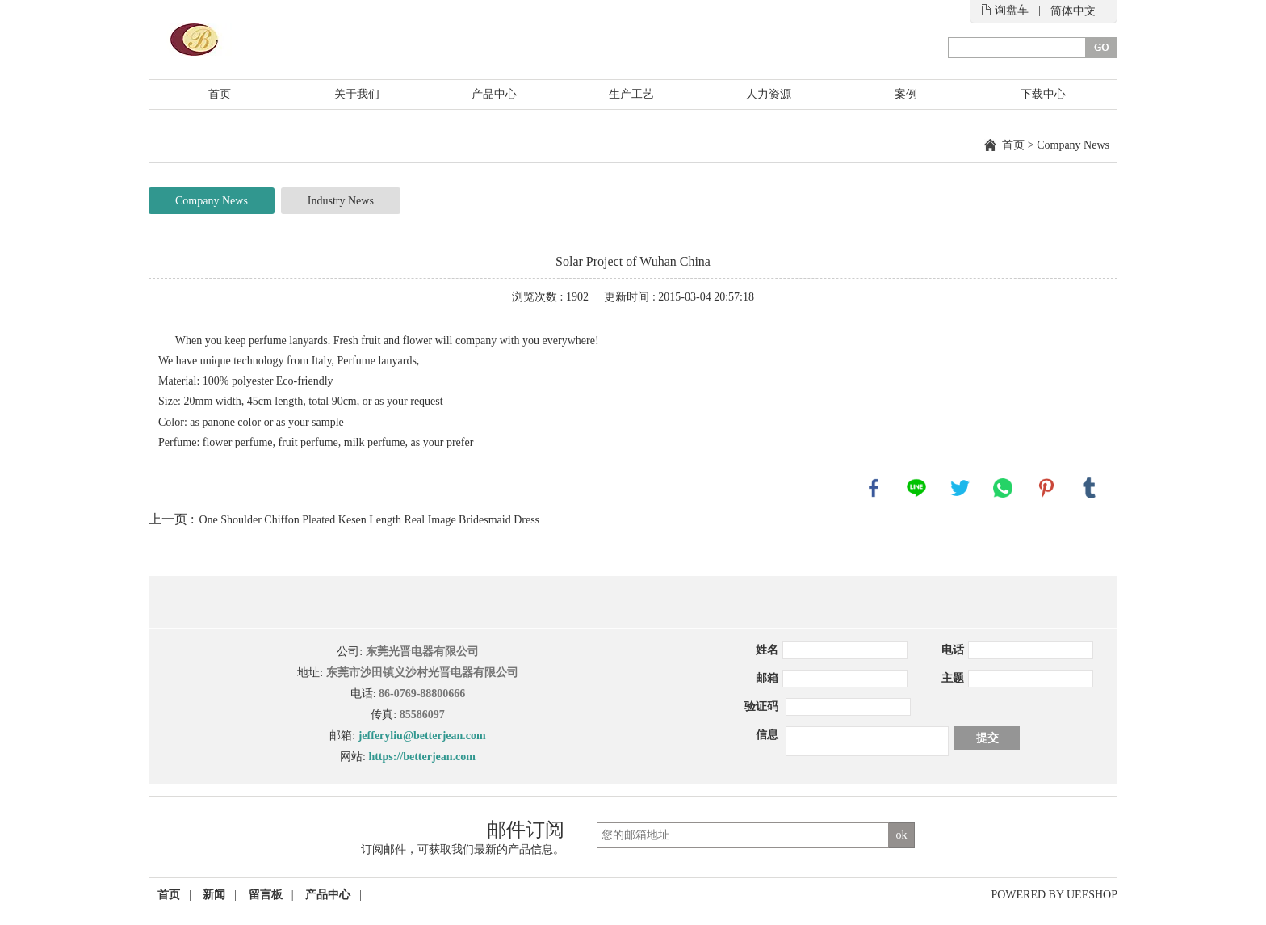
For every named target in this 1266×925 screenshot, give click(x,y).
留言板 (266, 895)
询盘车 (1012, 10)
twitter (960, 488)
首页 (219, 94)
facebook (873, 488)
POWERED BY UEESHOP (1054, 895)
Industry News (341, 201)
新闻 (214, 895)
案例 (906, 94)
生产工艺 (631, 94)
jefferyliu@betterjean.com (422, 735)
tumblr (1089, 488)
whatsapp (1003, 488)
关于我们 (356, 94)
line (916, 488)
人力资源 (768, 94)
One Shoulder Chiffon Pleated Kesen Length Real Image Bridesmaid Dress (369, 520)
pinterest (1046, 488)
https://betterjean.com (422, 757)
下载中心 (1043, 94)
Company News (1073, 145)
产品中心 (494, 94)
